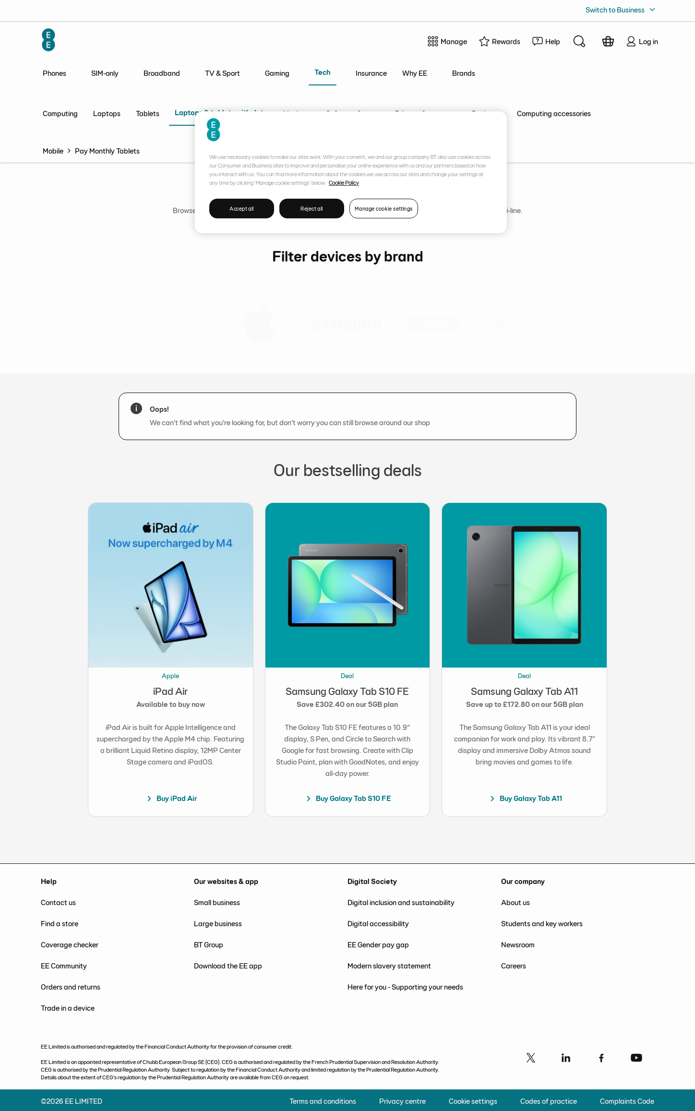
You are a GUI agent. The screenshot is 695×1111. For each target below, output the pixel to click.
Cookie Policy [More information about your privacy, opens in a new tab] (344, 182)
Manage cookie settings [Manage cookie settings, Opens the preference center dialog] (384, 208)
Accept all (241, 208)
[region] (351, 172)
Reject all (311, 208)
